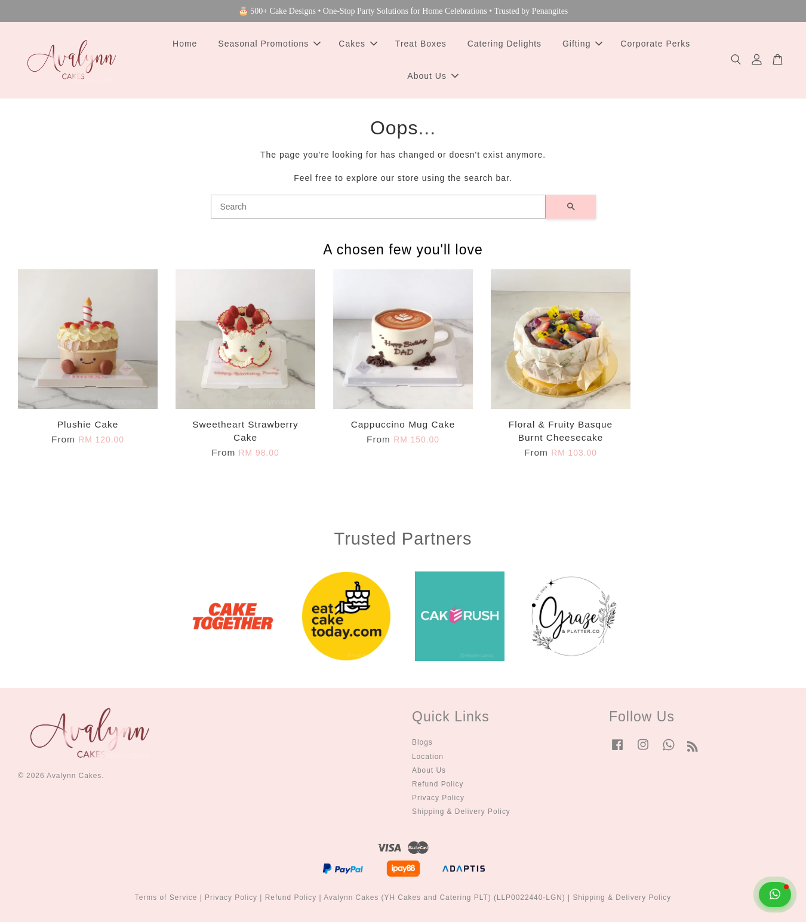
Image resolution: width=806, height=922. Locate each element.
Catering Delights (504, 43)
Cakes (358, 43)
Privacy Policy (438, 798)
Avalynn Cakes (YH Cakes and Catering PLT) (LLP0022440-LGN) (444, 897)
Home (185, 43)
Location (428, 756)
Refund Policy (437, 784)
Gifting (582, 43)
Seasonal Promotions (269, 43)
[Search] (378, 207)
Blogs (422, 742)
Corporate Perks (655, 43)
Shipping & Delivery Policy (461, 811)
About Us (433, 76)
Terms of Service (166, 897)
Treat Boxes (421, 43)
